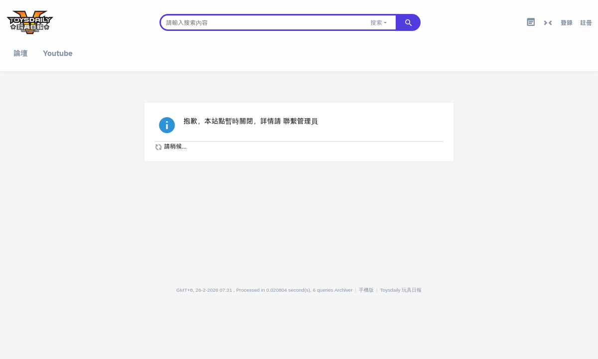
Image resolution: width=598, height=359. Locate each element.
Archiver (343, 290)
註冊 (586, 22)
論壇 (20, 53)
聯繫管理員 (300, 121)
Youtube (58, 53)
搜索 (376, 22)
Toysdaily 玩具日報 (401, 290)
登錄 (567, 22)
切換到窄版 (547, 22)
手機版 (366, 290)
